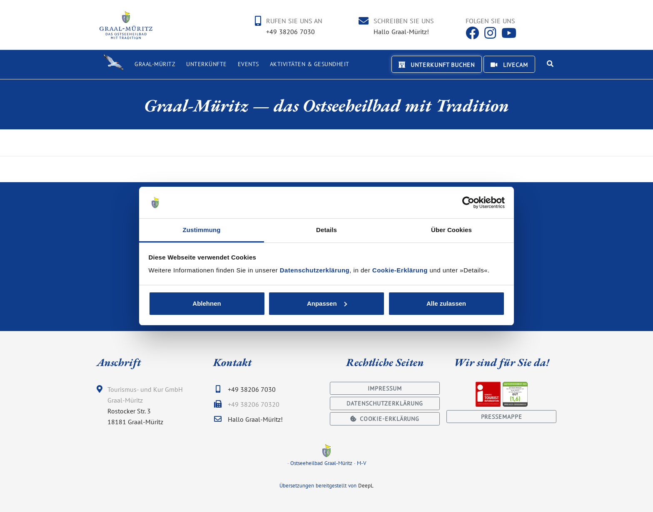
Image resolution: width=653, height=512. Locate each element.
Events (248, 64)
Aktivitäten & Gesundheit (309, 64)
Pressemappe (501, 416)
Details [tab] (326, 229)
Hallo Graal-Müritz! (401, 31)
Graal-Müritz (155, 64)
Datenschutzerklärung (315, 270)
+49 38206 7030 (290, 31)
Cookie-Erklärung (400, 270)
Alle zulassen (446, 303)
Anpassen (327, 303)
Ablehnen (206, 303)
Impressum (384, 388)
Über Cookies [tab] (451, 229)
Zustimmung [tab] (202, 229)
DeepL (366, 485)
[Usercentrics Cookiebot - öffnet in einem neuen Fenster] (468, 202)
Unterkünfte (206, 64)
